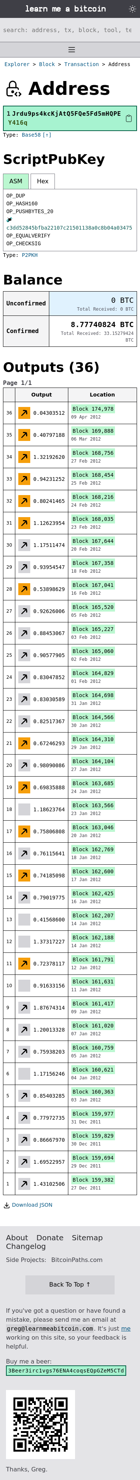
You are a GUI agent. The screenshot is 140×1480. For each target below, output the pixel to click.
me (125, 1328)
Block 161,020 (93, 1026)
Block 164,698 (93, 695)
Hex (43, 181)
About (17, 1237)
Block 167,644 (93, 541)
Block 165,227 (93, 629)
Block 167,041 (93, 585)
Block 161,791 (93, 960)
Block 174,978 (93, 409)
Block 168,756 (93, 453)
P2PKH (30, 255)
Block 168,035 (93, 519)
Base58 (31, 135)
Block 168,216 (93, 497)
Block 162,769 (93, 849)
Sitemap (87, 1237)
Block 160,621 (93, 1070)
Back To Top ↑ (70, 1284)
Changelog (26, 1246)
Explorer (16, 64)
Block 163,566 (93, 805)
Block (47, 64)
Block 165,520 (93, 607)
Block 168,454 (93, 475)
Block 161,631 (93, 982)
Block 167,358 (93, 563)
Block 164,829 (93, 673)
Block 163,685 (93, 783)
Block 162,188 (93, 937)
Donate (50, 1237)
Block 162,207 (93, 915)
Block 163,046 (93, 827)
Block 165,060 (93, 651)
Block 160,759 (93, 1048)
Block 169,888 (93, 431)
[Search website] (70, 30)
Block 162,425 (93, 893)
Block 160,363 (93, 1092)
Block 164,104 (93, 761)
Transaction (81, 64)
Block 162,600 (93, 871)
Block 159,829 (93, 1136)
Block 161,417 (93, 1004)
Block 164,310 (93, 739)
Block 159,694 (93, 1158)
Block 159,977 (93, 1114)
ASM (15, 181)
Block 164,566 (93, 717)
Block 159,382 (93, 1180)
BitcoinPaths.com (77, 1259)
